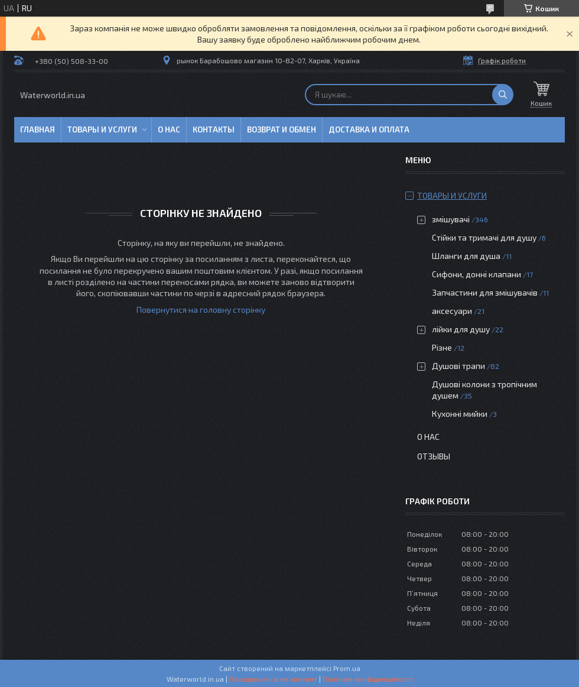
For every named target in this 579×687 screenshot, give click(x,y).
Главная (37, 129)
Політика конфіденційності (368, 679)
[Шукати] (502, 94)
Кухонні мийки (459, 414)
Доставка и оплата (368, 129)
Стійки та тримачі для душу (484, 237)
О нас (169, 129)
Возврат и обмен (281, 129)
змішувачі (451, 219)
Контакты (214, 129)
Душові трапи (458, 366)
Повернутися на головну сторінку (200, 309)
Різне (442, 347)
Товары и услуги (102, 129)
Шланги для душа (466, 256)
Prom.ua (346, 668)
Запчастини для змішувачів (485, 292)
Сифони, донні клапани (476, 274)
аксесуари (452, 311)
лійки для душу (461, 329)
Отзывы (433, 456)
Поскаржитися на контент (273, 679)
